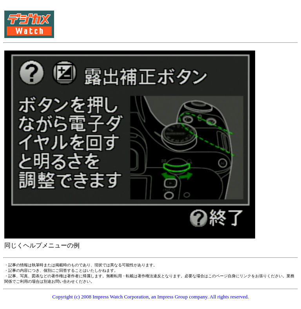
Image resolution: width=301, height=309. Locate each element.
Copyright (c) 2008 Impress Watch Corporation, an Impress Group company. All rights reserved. (150, 297)
